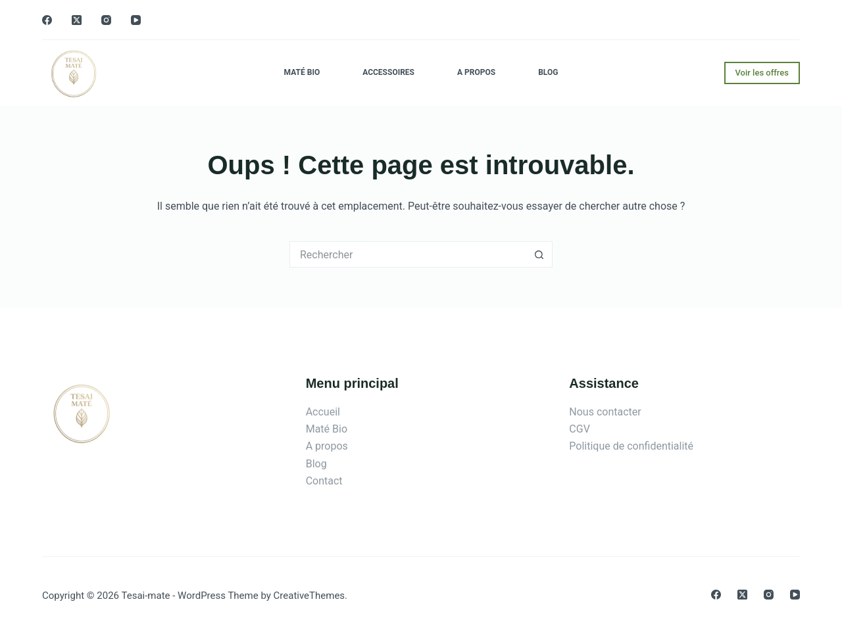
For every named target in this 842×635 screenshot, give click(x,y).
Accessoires (388, 72)
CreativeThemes (309, 595)
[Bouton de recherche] (539, 254)
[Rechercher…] (407, 254)
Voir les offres (762, 73)
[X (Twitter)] (77, 20)
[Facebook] (47, 20)
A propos (476, 72)
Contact (324, 481)
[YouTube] (136, 20)
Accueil (323, 412)
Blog (548, 72)
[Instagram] (106, 20)
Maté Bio (302, 72)
